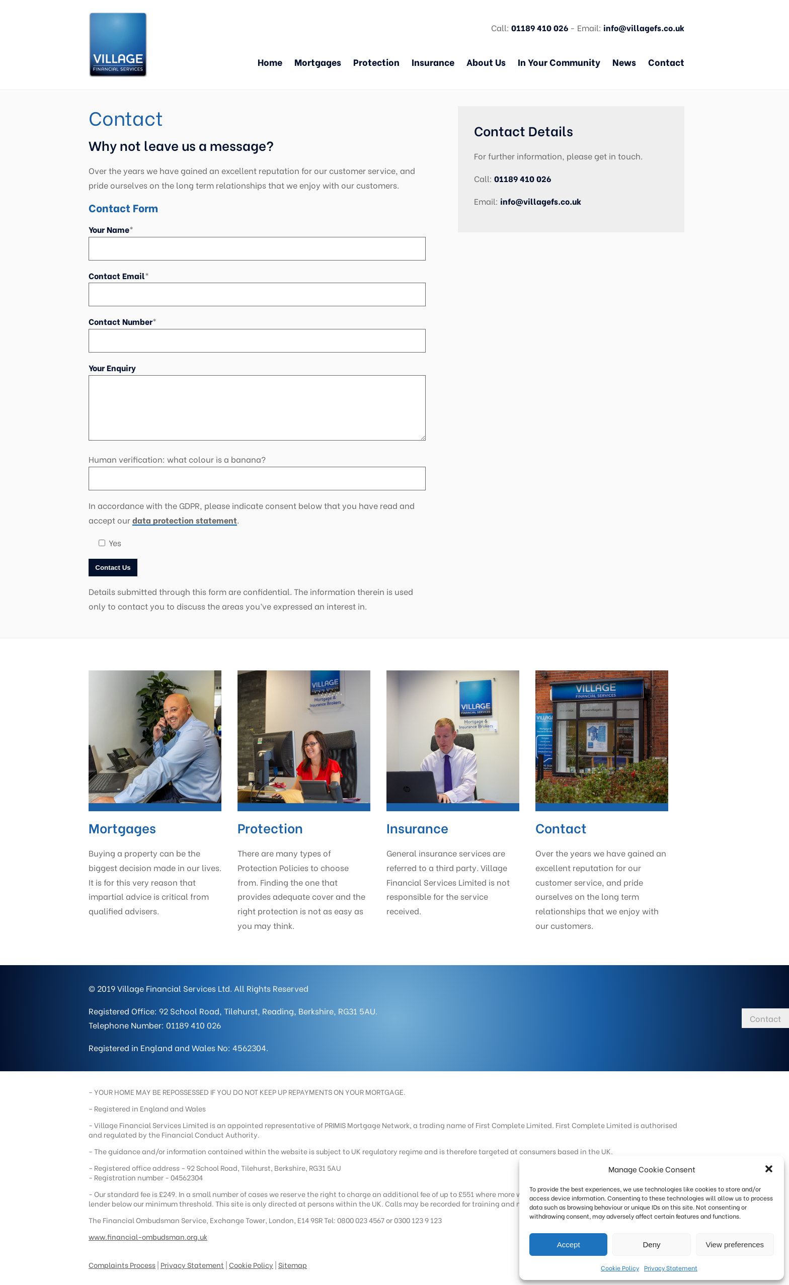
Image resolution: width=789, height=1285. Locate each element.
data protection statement (184, 520)
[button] (769, 1169)
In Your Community (559, 61)
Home (270, 61)
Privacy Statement (670, 1267)
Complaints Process (122, 1256)
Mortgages (317, 61)
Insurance (433, 61)
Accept (568, 1244)
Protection (376, 61)
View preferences (735, 1244)
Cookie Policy (620, 1267)
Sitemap (292, 1256)
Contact (666, 61)
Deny (651, 1244)
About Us (486, 61)
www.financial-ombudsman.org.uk (148, 1228)
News (624, 61)
